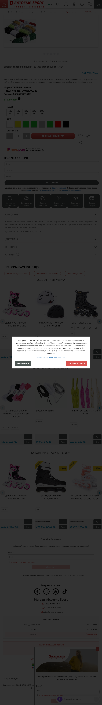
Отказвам (22, 363)
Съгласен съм (77, 363)
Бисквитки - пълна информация (51, 357)
